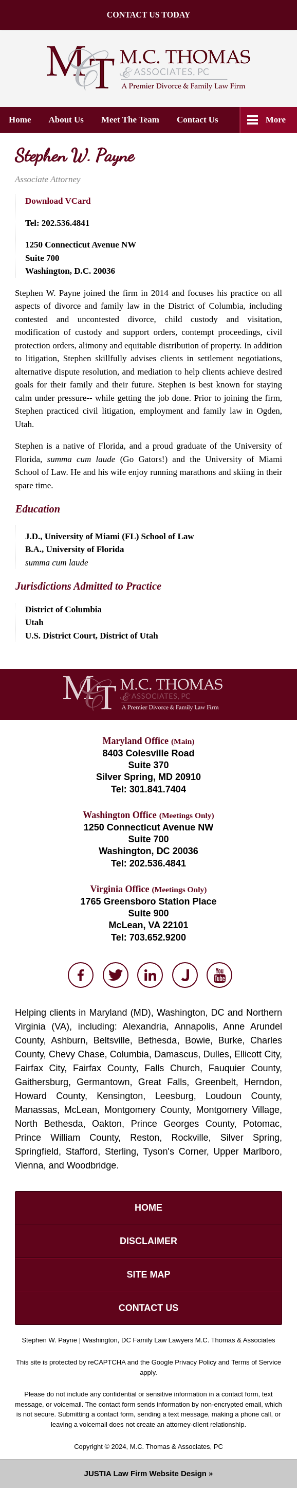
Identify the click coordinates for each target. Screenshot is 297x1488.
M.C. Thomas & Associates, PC (176, 1446)
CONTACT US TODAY (95, 20)
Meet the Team (130, 120)
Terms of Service (256, 1362)
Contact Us (197, 120)
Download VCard (58, 201)
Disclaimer (148, 1241)
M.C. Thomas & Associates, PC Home (148, 68)
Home (20, 120)
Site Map (148, 1274)
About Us (66, 120)
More (276, 120)
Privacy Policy (195, 1362)
